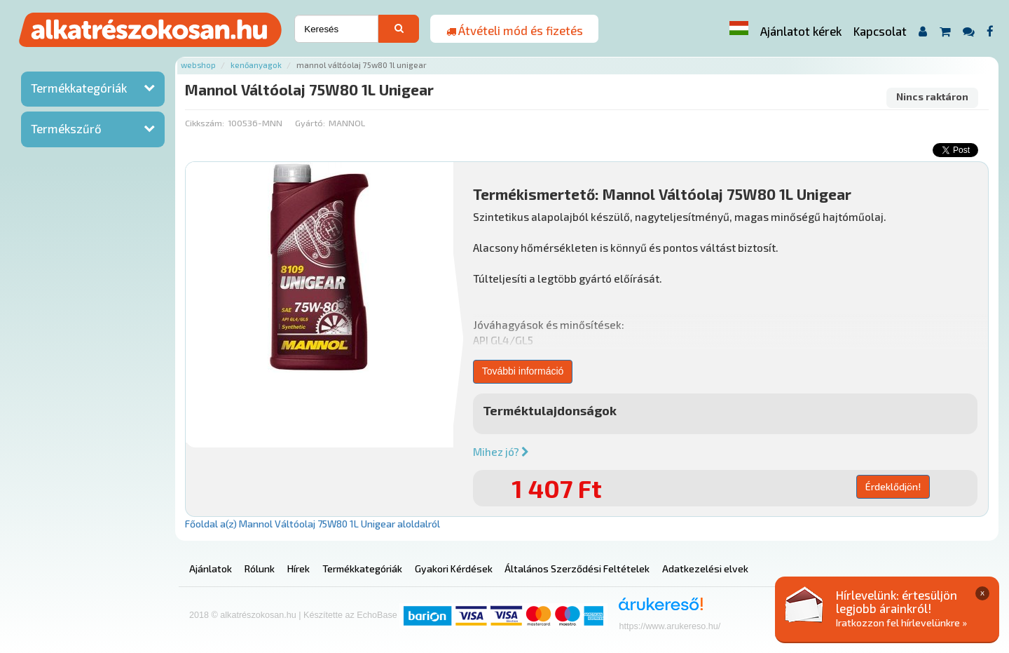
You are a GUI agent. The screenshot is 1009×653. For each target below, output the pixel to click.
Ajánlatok (210, 568)
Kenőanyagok (256, 64)
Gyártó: (310, 122)
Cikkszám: (204, 122)
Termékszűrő (66, 128)
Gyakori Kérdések (454, 568)
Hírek (298, 568)
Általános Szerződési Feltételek (577, 568)
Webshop (198, 64)
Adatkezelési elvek (705, 568)
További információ (523, 371)
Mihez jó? (501, 451)
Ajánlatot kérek (801, 31)
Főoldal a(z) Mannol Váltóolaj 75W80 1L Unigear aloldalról (312, 524)
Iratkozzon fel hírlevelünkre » (901, 622)
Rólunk (260, 568)
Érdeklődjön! (893, 486)
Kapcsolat (880, 31)
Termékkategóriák (79, 88)
